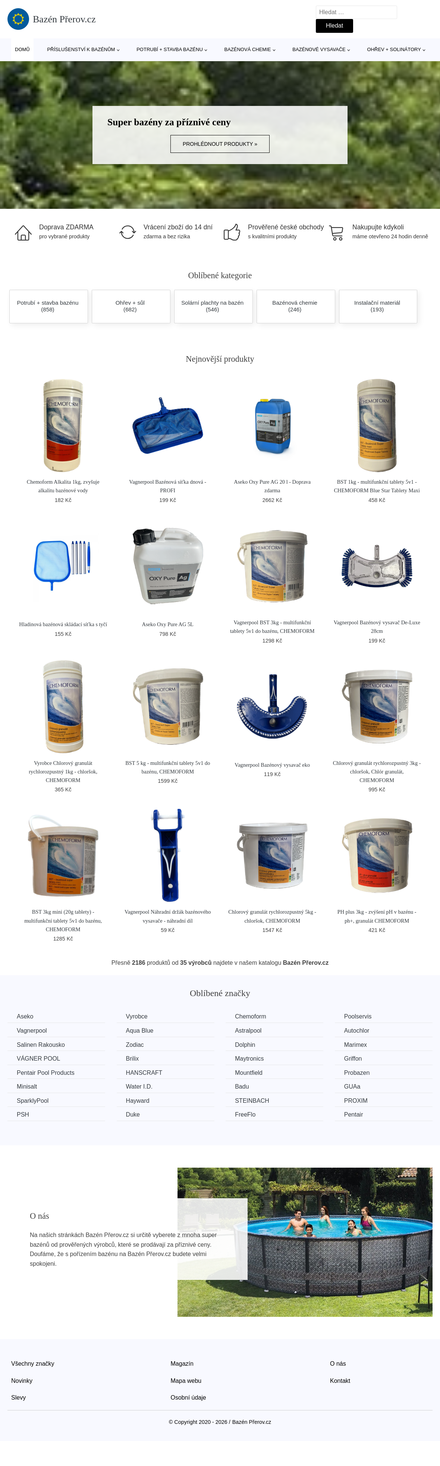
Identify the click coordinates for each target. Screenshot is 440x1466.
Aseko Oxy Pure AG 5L (168, 624)
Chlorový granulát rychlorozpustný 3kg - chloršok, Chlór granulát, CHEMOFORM (377, 771)
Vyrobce (137, 1016)
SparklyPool (32, 1101)
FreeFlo (245, 1114)
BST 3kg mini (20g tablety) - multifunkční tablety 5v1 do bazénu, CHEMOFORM (63, 920)
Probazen (357, 1073)
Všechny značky (32, 1363)
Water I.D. (139, 1086)
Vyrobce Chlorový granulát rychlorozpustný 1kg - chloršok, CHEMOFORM (63, 771)
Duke (133, 1114)
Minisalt (27, 1086)
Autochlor (357, 1030)
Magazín (182, 1363)
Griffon (353, 1058)
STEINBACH (252, 1101)
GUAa (352, 1086)
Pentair (353, 1114)
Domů (22, 49)
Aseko (25, 1016)
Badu (242, 1086)
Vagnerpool (32, 1030)
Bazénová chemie (247, 49)
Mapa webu (186, 1381)
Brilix (132, 1058)
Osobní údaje (188, 1397)
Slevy (18, 1397)
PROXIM (356, 1101)
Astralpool (248, 1030)
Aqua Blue (140, 1030)
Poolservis (358, 1016)
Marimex (355, 1045)
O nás (338, 1363)
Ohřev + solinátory (394, 49)
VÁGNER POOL (38, 1058)
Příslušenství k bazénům (81, 49)
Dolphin (245, 1045)
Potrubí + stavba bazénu (169, 49)
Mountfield (249, 1073)
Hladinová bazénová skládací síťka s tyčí (63, 624)
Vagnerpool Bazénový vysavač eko (272, 765)
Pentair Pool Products (46, 1073)
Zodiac (135, 1045)
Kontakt (340, 1381)
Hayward (138, 1101)
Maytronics (249, 1058)
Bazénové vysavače (319, 49)
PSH (23, 1114)
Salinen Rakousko (41, 1045)
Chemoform (250, 1016)
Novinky (21, 1381)
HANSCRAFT (144, 1073)
